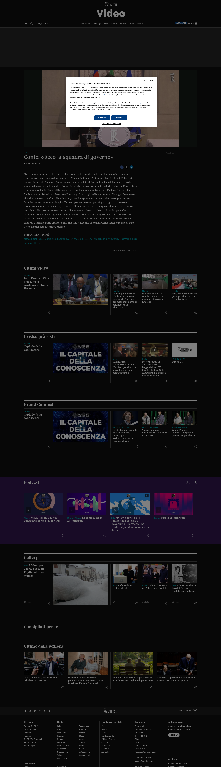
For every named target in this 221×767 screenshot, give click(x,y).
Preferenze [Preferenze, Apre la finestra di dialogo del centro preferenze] (102, 118)
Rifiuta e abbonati (148, 80)
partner (143, 103)
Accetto (119, 118)
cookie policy (106, 95)
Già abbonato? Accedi (111, 123)
